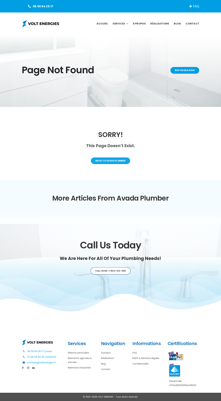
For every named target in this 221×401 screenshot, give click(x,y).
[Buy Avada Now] (185, 70)
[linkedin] (33, 368)
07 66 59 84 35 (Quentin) (41, 356)
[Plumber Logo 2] (40, 21)
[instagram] (28, 368)
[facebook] (23, 368)
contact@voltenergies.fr (41, 362)
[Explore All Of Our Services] (110, 272)
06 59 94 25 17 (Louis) (39, 351)
